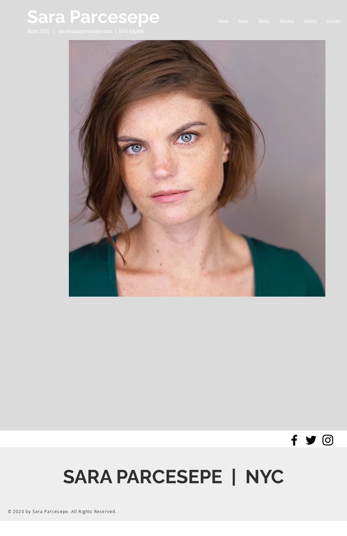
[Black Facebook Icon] (294, 440)
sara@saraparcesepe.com (85, 31)
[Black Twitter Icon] (311, 440)
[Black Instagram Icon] (328, 440)
